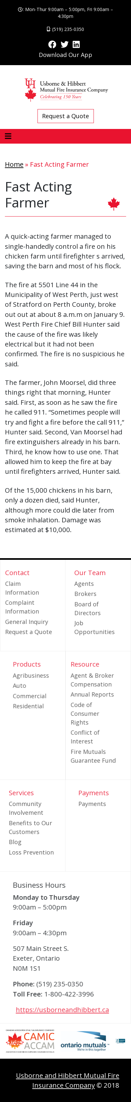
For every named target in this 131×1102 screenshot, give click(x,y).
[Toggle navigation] (8, 136)
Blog (15, 842)
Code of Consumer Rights (75, 713)
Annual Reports (83, 694)
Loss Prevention (31, 852)
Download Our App (65, 55)
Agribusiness (40, 675)
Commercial (39, 696)
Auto (29, 685)
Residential (37, 706)
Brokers (85, 594)
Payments (101, 804)
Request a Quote (65, 116)
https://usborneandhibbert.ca (71, 1009)
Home (14, 164)
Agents (84, 583)
